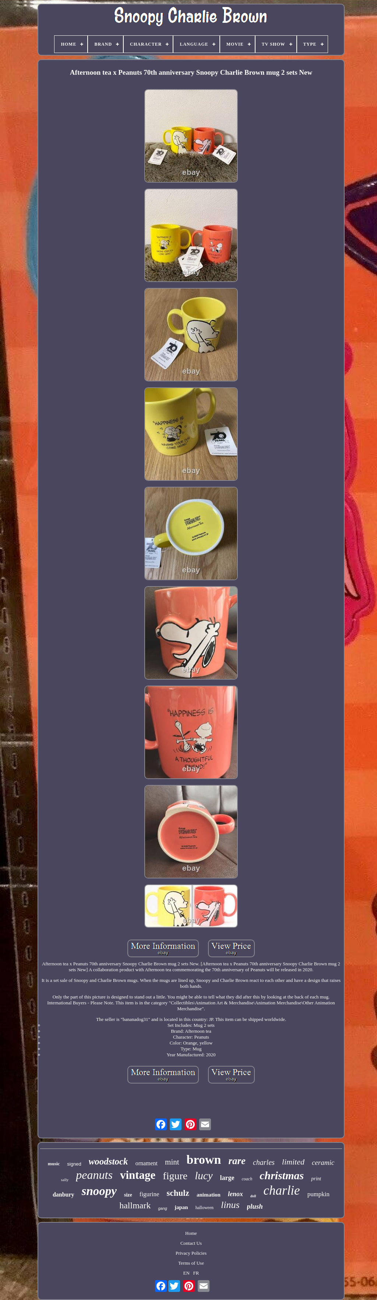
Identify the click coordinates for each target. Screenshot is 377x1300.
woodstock (108, 1161)
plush (255, 1206)
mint (172, 1162)
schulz (178, 1193)
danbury (63, 1194)
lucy (203, 1175)
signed (74, 1164)
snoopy (99, 1191)
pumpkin (318, 1194)
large (227, 1177)
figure (175, 1175)
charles (264, 1162)
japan (181, 1207)
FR (196, 1273)
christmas (282, 1175)
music (54, 1163)
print (316, 1178)
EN (186, 1273)
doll (253, 1196)
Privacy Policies (191, 1253)
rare (237, 1160)
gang (162, 1208)
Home (191, 1233)
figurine (149, 1194)
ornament (146, 1163)
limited (293, 1161)
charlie (281, 1190)
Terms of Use (191, 1263)
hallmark (135, 1205)
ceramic (323, 1162)
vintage (137, 1175)
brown (204, 1159)
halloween (204, 1207)
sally (65, 1179)
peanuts (94, 1174)
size (128, 1195)
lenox (235, 1194)
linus (230, 1204)
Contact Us (191, 1243)
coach (247, 1178)
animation (209, 1195)
